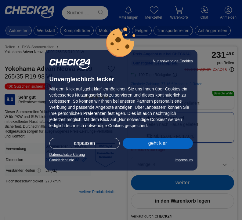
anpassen (84, 143)
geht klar (157, 143)
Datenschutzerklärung (67, 154)
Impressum (184, 160)
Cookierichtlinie (61, 160)
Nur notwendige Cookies (173, 61)
